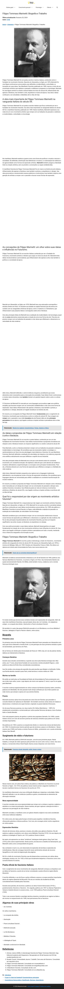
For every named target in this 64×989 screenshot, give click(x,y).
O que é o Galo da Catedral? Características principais (22, 977)
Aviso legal (31, 986)
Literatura (10, 24)
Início (4, 24)
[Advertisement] (32, 128)
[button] (57, 7)
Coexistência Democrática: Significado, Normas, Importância (24, 980)
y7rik (8, 19)
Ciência (51, 7)
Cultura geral (11, 7)
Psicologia (40, 7)
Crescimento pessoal (26, 7)
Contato (37, 986)
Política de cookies (45, 986)
